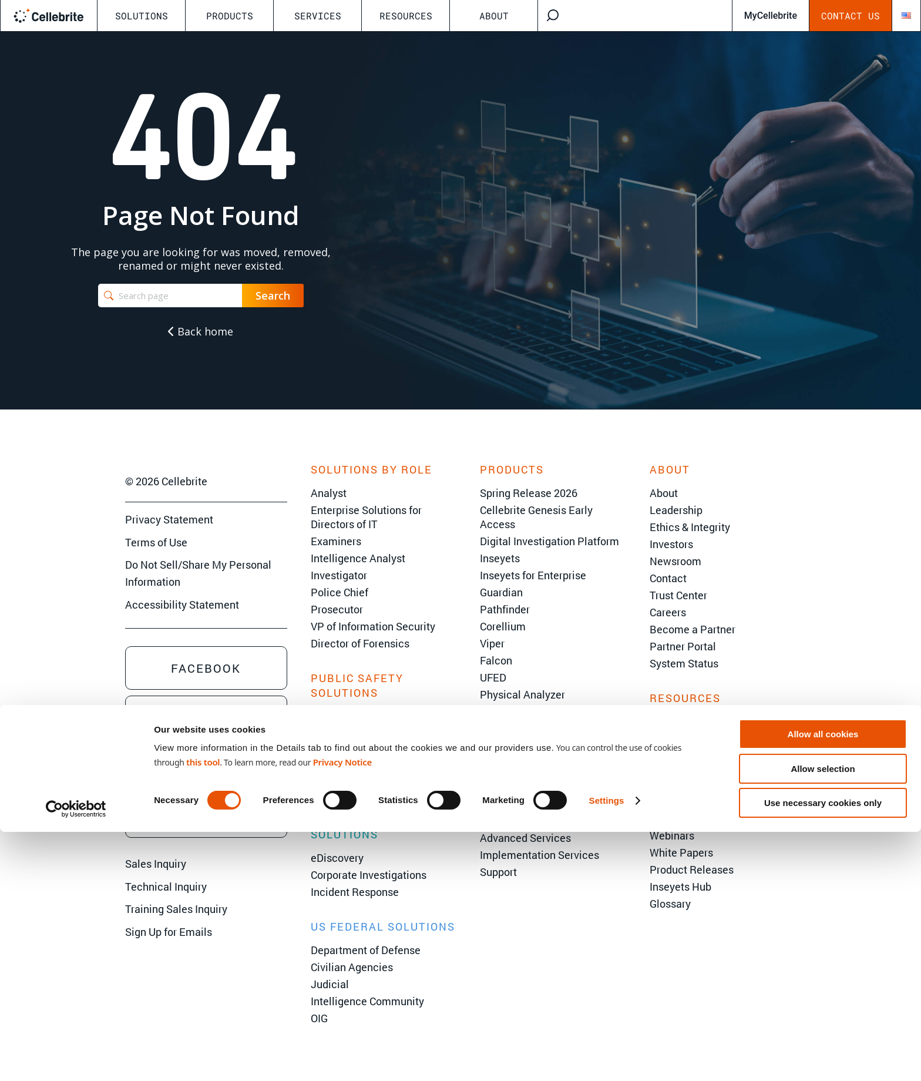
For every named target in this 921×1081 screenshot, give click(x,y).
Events (666, 750)
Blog (660, 801)
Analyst (329, 493)
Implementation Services (539, 855)
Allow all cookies (823, 983)
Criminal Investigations (365, 734)
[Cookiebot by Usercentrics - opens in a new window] (76, 1058)
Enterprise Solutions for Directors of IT (366, 517)
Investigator (339, 575)
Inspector (502, 728)
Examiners (336, 541)
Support (498, 872)
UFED (493, 677)
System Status (684, 663)
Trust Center (678, 595)
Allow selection (823, 1018)
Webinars (672, 835)
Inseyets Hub (680, 886)
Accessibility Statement (182, 604)
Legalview (504, 763)
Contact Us (850, 15)
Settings (606, 1050)
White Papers (681, 852)
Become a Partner (692, 629)
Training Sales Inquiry (176, 909)
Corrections (338, 768)
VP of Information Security (373, 626)
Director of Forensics (360, 643)
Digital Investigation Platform (549, 541)
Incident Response (355, 892)
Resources (405, 15)
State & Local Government (372, 717)
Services (317, 15)
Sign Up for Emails (168, 932)
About (494, 15)
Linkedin (206, 717)
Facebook (206, 668)
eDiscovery (337, 858)
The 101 (669, 767)
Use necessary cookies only (823, 1052)
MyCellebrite (770, 15)
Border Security (347, 751)
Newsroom (675, 561)
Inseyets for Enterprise (533, 575)
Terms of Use (156, 542)
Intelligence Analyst (358, 558)
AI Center (671, 784)
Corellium (503, 626)
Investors (671, 544)
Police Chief (339, 592)
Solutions (141, 15)
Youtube (206, 766)
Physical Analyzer (522, 694)
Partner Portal (683, 646)
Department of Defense (366, 950)
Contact (668, 578)
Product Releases (692, 869)
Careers (668, 612)
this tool (203, 1011)
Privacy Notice (342, 1011)
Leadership (676, 510)
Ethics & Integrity (690, 527)
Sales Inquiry (155, 864)
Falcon (496, 660)
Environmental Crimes (363, 785)
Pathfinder (505, 609)
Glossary (670, 904)
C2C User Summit (719, 725)
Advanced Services (525, 838)
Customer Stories (690, 818)
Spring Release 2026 (528, 493)
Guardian (501, 592)
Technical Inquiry (166, 886)
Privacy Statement (169, 519)
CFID (491, 711)
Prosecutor (337, 609)
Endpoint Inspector (524, 745)
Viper (492, 643)
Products (229, 15)
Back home (200, 331)
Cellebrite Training (523, 821)
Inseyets (500, 558)
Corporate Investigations (368, 875)
